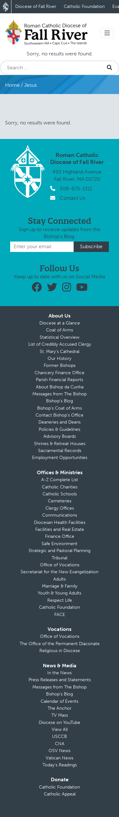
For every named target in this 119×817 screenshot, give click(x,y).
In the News (59, 673)
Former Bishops (60, 365)
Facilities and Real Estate (59, 529)
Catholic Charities (59, 487)
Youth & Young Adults (59, 593)
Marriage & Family (59, 586)
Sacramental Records (59, 450)
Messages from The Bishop (59, 394)
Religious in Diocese (59, 650)
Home (12, 85)
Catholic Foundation (84, 6)
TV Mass (59, 715)
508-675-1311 (76, 188)
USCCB (59, 736)
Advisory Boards (59, 436)
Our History (59, 358)
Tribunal (59, 558)
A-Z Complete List (59, 479)
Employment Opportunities (59, 457)
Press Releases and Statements (60, 679)
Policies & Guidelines (59, 429)
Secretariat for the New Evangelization (59, 572)
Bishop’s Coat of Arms (59, 408)
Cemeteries (59, 501)
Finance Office (59, 536)
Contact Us (72, 198)
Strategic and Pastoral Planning (59, 550)
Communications (59, 515)
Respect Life (59, 600)
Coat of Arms (59, 330)
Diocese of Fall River (35, 6)
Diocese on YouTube (59, 722)
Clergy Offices (59, 508)
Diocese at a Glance (59, 323)
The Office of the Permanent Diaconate (60, 643)
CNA (59, 743)
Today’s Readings (60, 765)
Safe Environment (59, 543)
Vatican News (59, 758)
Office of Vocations (59, 565)
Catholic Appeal (60, 794)
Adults (59, 579)
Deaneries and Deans (59, 422)
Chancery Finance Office (59, 372)
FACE (59, 614)
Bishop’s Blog (59, 401)
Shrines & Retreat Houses (59, 443)
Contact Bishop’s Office (59, 415)
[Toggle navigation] (107, 33)
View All (60, 729)
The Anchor (59, 708)
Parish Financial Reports (59, 379)
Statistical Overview (59, 337)
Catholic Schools (60, 494)
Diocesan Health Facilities (59, 522)
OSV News (59, 750)
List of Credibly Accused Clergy (59, 344)
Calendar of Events (59, 701)
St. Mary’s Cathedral (59, 351)
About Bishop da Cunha (59, 387)
